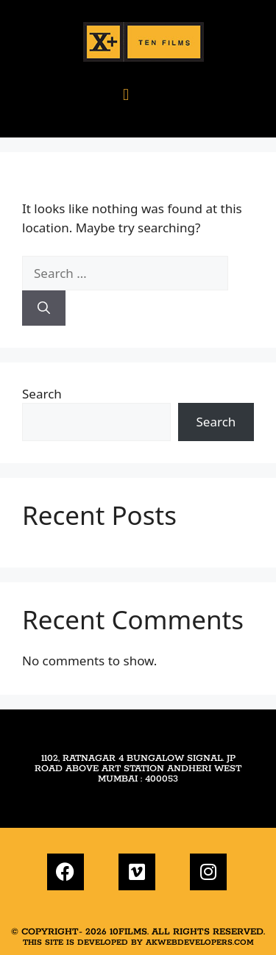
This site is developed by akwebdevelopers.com (138, 942)
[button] (126, 94)
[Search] (44, 308)
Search (42, 393)
